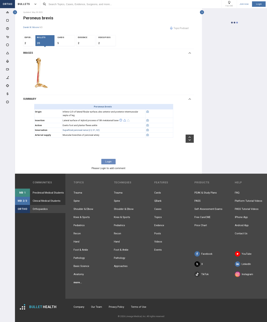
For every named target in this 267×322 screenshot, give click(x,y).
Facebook (203, 254)
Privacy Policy (116, 306)
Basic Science (81, 266)
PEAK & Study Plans (205, 192)
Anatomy (79, 274)
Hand (76, 241)
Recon (77, 233)
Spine (77, 200)
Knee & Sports (82, 217)
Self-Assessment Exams (208, 209)
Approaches (121, 266)
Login (259, 4)
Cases (157, 209)
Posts (157, 233)
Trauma (78, 192)
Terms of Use (138, 306)
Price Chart (200, 225)
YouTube (243, 254)
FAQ (237, 192)
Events (158, 249)
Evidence (159, 225)
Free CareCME (202, 217)
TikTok (201, 274)
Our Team (96, 306)
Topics (158, 217)
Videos (158, 241)
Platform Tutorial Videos (248, 200)
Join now (244, 4)
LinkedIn (243, 264)
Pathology (79, 257)
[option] (41, 73)
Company (79, 306)
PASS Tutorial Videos (246, 209)
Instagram (244, 274)
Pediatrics (79, 225)
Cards (157, 192)
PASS (197, 200)
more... (78, 282)
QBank (157, 200)
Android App (242, 225)
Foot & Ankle (81, 249)
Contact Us (241, 233)
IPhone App (241, 217)
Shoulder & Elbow (83, 209)
